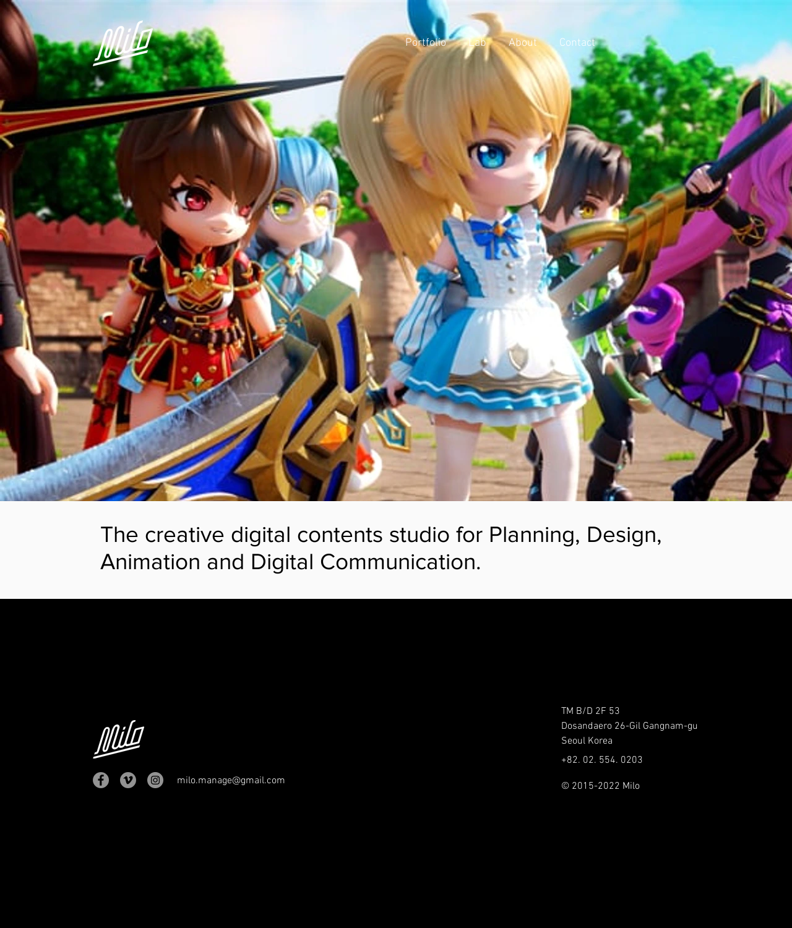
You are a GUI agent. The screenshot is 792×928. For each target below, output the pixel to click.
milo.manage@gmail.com (231, 781)
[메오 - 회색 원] (128, 780)
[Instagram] (155, 780)
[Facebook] (101, 780)
